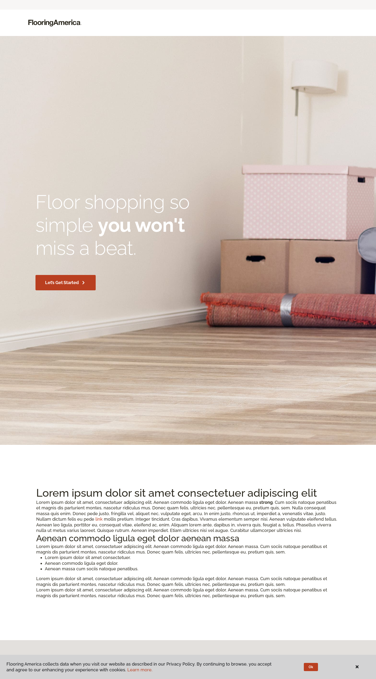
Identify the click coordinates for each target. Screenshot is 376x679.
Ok (311, 667)
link (99, 519)
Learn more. (140, 669)
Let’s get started (65, 282)
